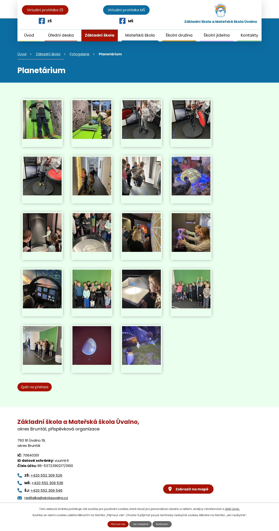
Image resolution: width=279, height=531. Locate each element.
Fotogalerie (79, 54)
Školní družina (179, 35)
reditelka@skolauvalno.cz (46, 497)
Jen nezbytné (141, 524)
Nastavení (165, 524)
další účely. (232, 508)
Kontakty (249, 35)
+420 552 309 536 (47, 483)
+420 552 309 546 (46, 490)
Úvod (29, 35)
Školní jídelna (217, 35)
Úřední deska (61, 35)
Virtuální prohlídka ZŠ (45, 10)
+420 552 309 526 (46, 475)
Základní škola (99, 35)
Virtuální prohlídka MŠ (233, 10)
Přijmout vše (116, 524)
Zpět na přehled (36, 387)
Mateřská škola (140, 35)
